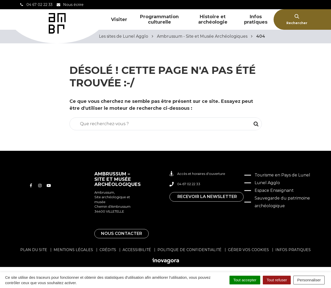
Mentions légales (73, 249)
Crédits (107, 249)
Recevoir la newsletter (207, 196)
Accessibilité (137, 249)
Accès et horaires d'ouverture (197, 173)
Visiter (119, 19)
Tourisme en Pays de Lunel (282, 175)
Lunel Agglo (267, 182)
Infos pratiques (255, 19)
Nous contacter (121, 233)
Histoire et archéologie (212, 19)
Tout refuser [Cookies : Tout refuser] (277, 280)
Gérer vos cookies (248, 249)
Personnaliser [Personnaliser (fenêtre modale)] (309, 280)
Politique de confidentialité (189, 249)
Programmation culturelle (159, 19)
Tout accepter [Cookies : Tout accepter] (244, 280)
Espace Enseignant (274, 190)
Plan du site (33, 249)
